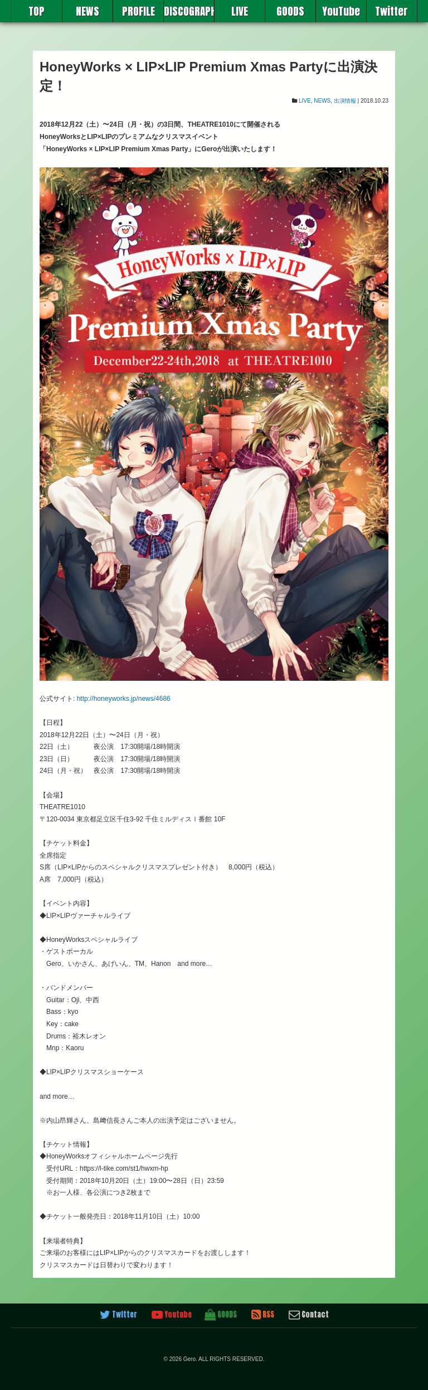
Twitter (391, 11)
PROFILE (138, 11)
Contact (309, 1314)
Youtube (172, 1314)
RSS (262, 1314)
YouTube (341, 11)
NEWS (87, 11)
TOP (36, 11)
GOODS (290, 11)
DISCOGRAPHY (189, 11)
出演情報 (345, 101)
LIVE (239, 11)
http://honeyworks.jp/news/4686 (124, 699)
